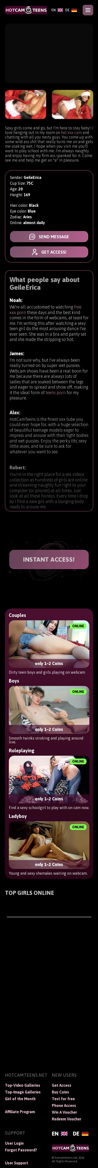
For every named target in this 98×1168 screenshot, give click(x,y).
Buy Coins (60, 1092)
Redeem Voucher (66, 1119)
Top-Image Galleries (23, 1092)
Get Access (61, 1085)
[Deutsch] (71, 10)
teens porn (56, 394)
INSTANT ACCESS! (49, 559)
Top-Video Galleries (22, 1085)
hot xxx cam (71, 132)
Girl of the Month (20, 1099)
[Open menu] (88, 10)
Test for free (63, 1099)
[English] (57, 10)
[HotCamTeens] (26, 10)
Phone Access (64, 1105)
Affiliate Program (20, 1112)
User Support (16, 1163)
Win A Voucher (64, 1112)
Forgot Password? (21, 1150)
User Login (14, 1143)
